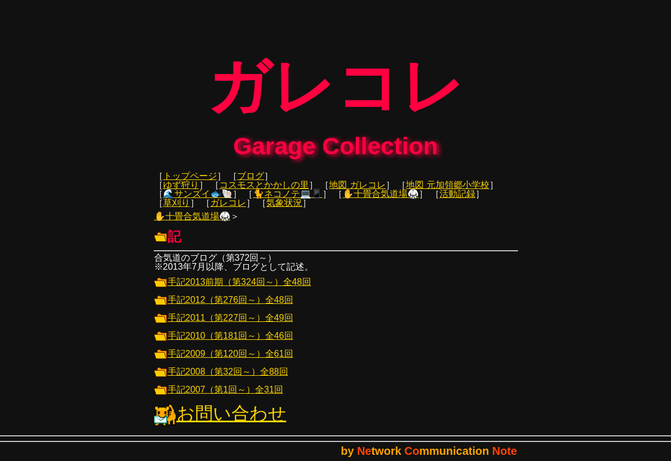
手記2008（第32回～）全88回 (221, 379)
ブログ (250, 183)
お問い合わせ (220, 421)
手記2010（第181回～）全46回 (223, 343)
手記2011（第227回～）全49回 (223, 325)
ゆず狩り (181, 192)
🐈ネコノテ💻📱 (287, 201)
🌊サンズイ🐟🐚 (198, 201)
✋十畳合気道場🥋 (381, 201)
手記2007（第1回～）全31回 (218, 397)
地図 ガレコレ (357, 192)
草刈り (176, 210)
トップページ (190, 183)
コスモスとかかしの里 (264, 192)
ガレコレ (228, 210)
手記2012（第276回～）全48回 (223, 307)
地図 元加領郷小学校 (447, 192)
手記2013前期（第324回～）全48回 (232, 289)
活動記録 (457, 201)
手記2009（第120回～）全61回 (223, 361)
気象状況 (284, 210)
